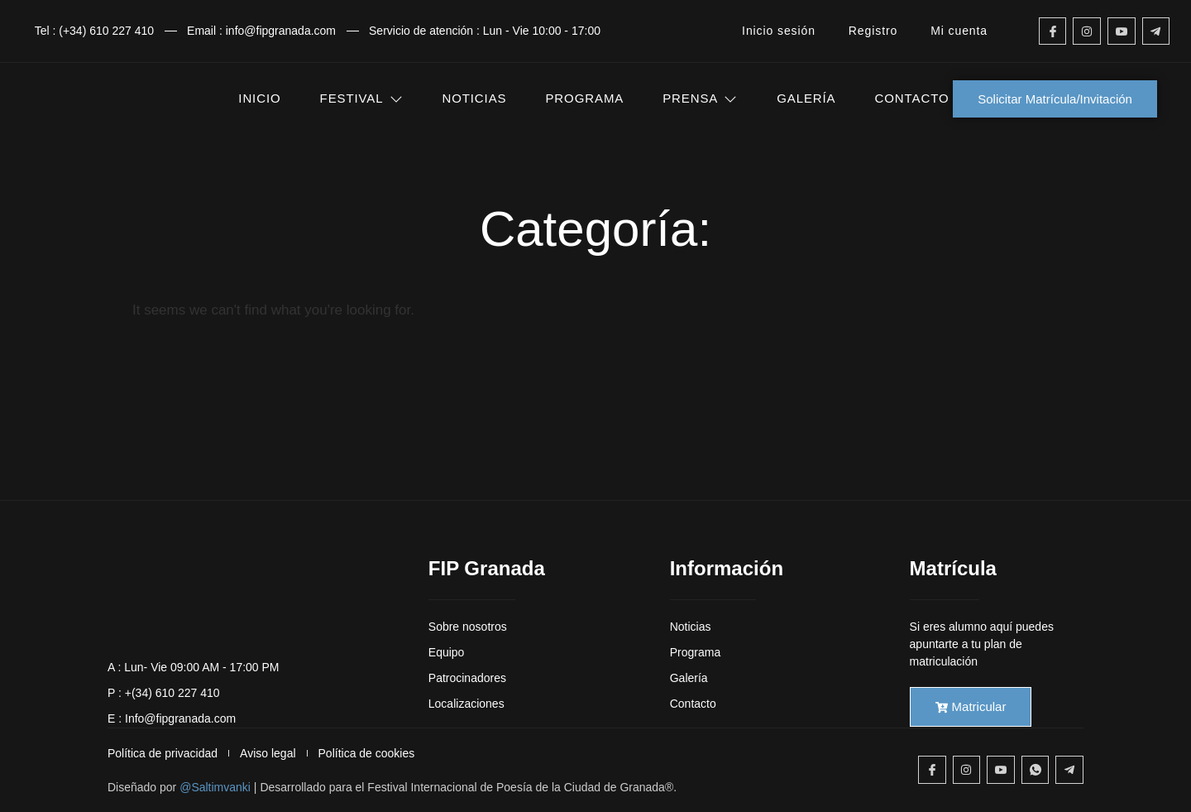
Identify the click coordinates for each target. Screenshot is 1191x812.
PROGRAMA (584, 98)
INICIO (259, 98)
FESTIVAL (362, 98)
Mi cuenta (959, 30)
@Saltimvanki (215, 787)
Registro (873, 30)
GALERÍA (806, 98)
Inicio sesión (779, 30)
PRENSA (700, 98)
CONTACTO (912, 98)
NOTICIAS (474, 98)
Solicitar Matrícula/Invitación (1055, 99)
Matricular (971, 706)
